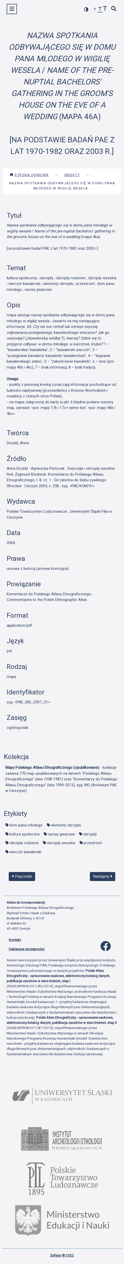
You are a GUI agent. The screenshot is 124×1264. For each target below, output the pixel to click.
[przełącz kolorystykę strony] (86, 9)
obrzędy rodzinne (24, 843)
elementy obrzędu (66, 825)
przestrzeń (93, 843)
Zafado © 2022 (62, 1255)
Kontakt (15, 940)
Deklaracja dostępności (26, 949)
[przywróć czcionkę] (100, 10)
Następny (102, 876)
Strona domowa (29, 175)
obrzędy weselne (61, 843)
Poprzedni (22, 876)
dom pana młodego (26, 825)
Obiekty (72, 175)
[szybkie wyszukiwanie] (114, 9)
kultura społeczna (24, 834)
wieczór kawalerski (25, 852)
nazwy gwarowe (61, 834)
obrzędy (90, 834)
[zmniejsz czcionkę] (95, 10)
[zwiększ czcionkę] (105, 9)
